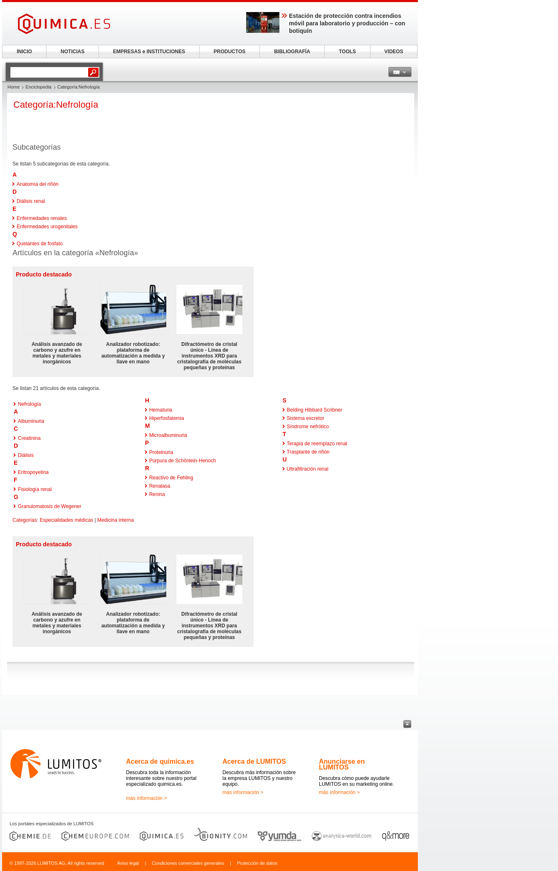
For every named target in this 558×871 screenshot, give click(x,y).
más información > (146, 798)
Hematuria (160, 410)
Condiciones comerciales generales (188, 863)
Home (13, 86)
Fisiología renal (35, 489)
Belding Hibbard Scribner (314, 410)
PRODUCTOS (229, 51)
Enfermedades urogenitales (47, 226)
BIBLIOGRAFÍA (292, 51)
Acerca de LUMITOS (254, 761)
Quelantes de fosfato (40, 244)
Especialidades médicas (66, 520)
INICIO (24, 51)
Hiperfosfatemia (166, 418)
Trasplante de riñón (308, 452)
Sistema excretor (305, 418)
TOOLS (347, 51)
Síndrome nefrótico (308, 426)
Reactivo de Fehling (171, 478)
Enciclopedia (38, 86)
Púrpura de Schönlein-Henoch (182, 461)
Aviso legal (128, 863)
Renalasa (159, 486)
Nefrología (29, 404)
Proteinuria (161, 452)
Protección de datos (257, 863)
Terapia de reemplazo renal (317, 444)
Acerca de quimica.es (160, 761)
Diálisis (26, 455)
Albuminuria (31, 421)
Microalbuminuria (168, 435)
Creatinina (29, 438)
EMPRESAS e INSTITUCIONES (149, 51)
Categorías (24, 520)
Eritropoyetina (33, 472)
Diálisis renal (31, 201)
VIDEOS (393, 51)
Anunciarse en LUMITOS (342, 764)
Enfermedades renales (42, 218)
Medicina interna (115, 520)
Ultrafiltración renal (307, 469)
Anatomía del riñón (38, 184)
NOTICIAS (72, 51)
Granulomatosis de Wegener (49, 506)
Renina (157, 494)
